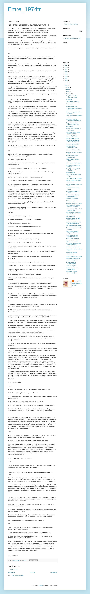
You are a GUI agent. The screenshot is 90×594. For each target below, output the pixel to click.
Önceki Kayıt (53, 572)
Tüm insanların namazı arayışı (73, 225)
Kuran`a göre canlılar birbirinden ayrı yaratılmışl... (74, 120)
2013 (66, 80)
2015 (66, 76)
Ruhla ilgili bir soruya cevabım (73, 163)
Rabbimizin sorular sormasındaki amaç (71, 147)
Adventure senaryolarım (72, 198)
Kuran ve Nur (69, 126)
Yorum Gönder (14, 569)
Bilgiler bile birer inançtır (72, 241)
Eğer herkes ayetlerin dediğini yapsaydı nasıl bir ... (73, 244)
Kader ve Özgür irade (71, 136)
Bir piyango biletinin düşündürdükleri (71, 263)
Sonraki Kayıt (11, 572)
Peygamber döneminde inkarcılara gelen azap (72, 123)
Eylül (67, 91)
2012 (66, 83)
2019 (66, 67)
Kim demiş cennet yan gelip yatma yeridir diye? (73, 219)
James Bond (69, 104)
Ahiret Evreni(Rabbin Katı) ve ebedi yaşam (73, 129)
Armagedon (69, 99)
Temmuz (68, 94)
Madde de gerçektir (71, 265)
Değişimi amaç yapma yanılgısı (74, 256)
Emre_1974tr (24, 9)
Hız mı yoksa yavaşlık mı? (72, 247)
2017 (66, 72)
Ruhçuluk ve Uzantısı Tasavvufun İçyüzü (71, 96)
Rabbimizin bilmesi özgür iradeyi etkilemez (72, 195)
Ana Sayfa (32, 572)
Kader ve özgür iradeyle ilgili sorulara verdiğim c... (73, 259)
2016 (66, 74)
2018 (66, 69)
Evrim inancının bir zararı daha (74, 203)
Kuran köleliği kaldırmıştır (72, 144)
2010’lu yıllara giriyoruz (72, 201)
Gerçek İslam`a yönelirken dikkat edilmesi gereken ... (73, 141)
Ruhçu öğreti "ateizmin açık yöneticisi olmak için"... (73, 206)
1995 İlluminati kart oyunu (72, 101)
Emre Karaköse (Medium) (71, 24)
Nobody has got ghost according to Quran (71, 272)
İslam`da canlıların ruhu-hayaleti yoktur (72, 268)
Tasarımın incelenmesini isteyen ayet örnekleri (72, 232)
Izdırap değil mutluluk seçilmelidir (71, 253)
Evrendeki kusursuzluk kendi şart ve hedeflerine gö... (73, 222)
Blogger (41, 585)
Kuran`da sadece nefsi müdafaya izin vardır (72, 236)
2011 (66, 85)
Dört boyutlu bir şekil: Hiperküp (74, 178)
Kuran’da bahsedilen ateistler (73, 150)
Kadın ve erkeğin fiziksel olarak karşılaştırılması (74, 209)
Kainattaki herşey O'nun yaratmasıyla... (72, 156)
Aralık (68, 87)
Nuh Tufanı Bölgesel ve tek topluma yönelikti (73, 133)
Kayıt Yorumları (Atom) (17, 575)
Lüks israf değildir (70, 216)
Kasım (68, 89)
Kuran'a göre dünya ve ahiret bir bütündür (73, 213)
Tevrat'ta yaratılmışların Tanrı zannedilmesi (73, 181)
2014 (66, 78)
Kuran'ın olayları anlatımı (72, 138)
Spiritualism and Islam (71, 106)
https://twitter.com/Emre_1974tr (73, 38)
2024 (66, 65)
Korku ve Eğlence (70, 172)
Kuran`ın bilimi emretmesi (72, 238)
